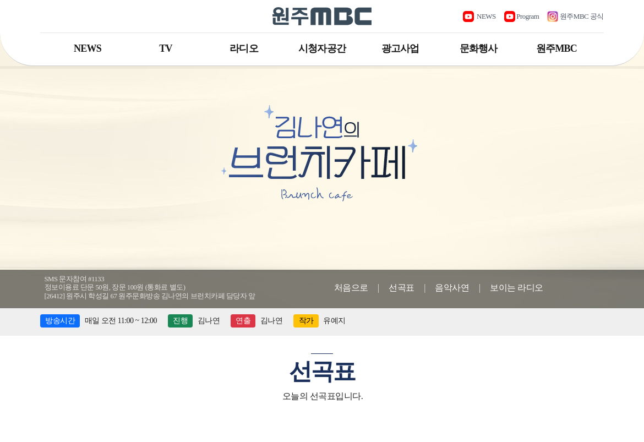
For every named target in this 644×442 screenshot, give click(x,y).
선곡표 (401, 287)
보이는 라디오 (516, 287)
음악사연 (452, 287)
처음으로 (351, 287)
